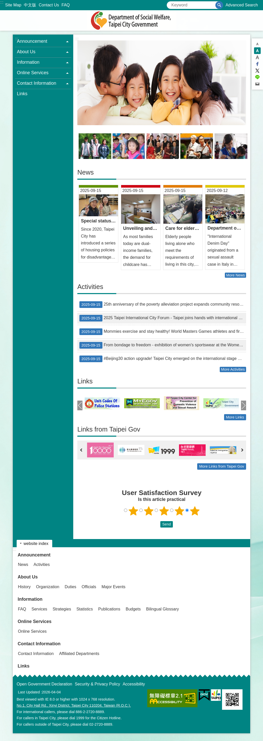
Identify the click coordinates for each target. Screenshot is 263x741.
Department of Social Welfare (131, 20)
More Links (235, 417)
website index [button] (36, 543)
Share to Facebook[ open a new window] (257, 64)
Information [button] (28, 62)
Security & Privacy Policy (97, 684)
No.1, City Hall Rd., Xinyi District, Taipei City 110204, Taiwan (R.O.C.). (74, 705)
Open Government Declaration (44, 684)
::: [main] (77, 39)
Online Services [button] (32, 72)
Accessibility (134, 684)
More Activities (233, 369)
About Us (28, 576)
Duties (70, 587)
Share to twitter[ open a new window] (257, 70)
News (85, 172)
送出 (155, 524)
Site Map (13, 5)
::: (1, 2)
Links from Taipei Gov (108, 429)
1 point (133, 511)
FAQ (65, 5)
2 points (148, 511)
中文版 (30, 5)
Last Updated (29, 692)
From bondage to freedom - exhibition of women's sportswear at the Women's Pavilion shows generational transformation (162, 345)
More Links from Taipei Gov (221, 466)
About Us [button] (26, 51)
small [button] (257, 44)
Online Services (34, 621)
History (24, 587)
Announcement (34, 554)
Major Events (113, 587)
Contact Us (49, 5)
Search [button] (219, 5)
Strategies (61, 609)
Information (30, 599)
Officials (89, 587)
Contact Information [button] (36, 83)
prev (79, 405)
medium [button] (257, 50)
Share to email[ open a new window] (257, 84)
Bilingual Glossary (162, 609)
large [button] (257, 57)
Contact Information (39, 643)
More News (235, 275)
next (243, 405)
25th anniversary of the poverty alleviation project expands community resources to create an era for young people (162, 304)
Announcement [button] (32, 41)
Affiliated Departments (79, 653)
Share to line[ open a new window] (257, 77)
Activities (90, 286)
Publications (109, 609)
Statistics (84, 609)
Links (22, 93)
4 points (179, 511)
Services (39, 609)
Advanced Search (242, 5)
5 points (194, 511)
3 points (164, 511)
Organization (47, 587)
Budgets (133, 609)
